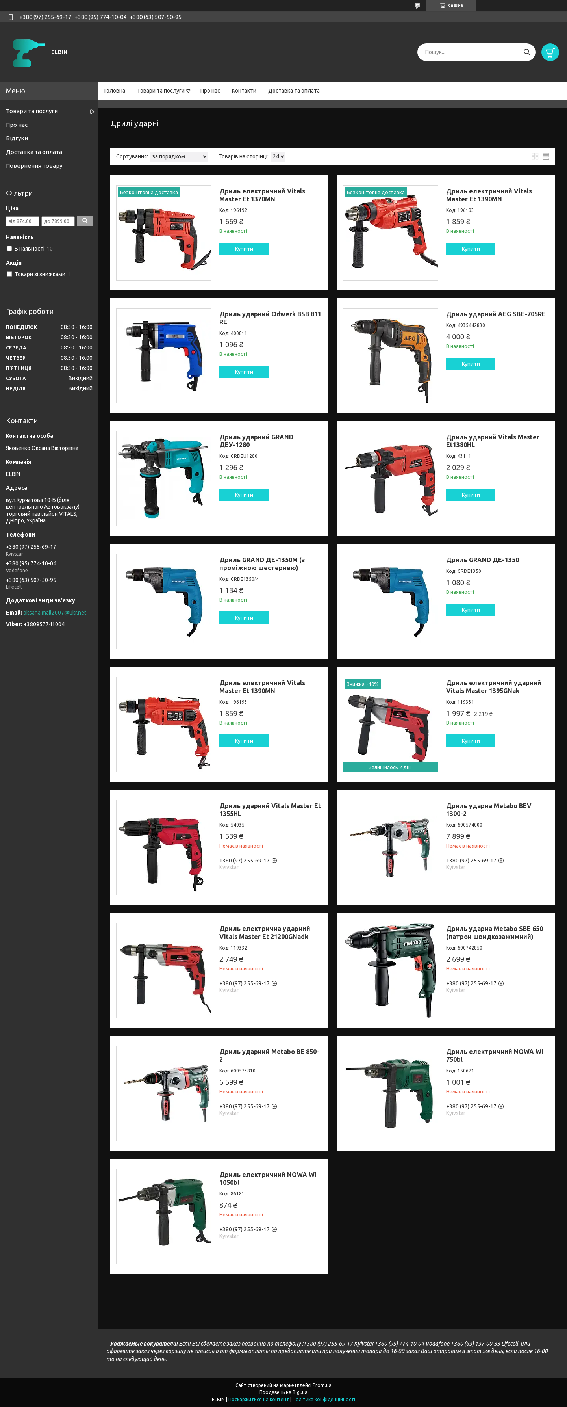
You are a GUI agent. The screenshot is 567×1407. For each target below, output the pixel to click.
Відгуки (17, 138)
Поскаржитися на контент (258, 1399)
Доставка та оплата (294, 90)
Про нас (210, 90)
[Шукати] (527, 52)
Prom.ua (322, 1385)
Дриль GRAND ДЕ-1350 (482, 559)
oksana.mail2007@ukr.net (54, 613)
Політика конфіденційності (324, 1399)
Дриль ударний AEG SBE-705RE (496, 314)
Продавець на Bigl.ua (283, 1392)
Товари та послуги (161, 90)
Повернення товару (34, 165)
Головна (114, 90)
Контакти (244, 90)
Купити (244, 249)
